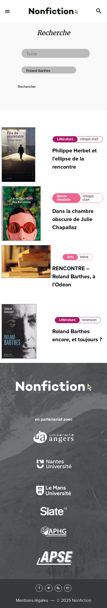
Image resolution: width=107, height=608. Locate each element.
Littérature (65, 139)
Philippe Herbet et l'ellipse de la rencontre (74, 159)
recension (89, 320)
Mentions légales (32, 600)
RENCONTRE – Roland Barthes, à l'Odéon (73, 276)
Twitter (48, 588)
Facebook (39, 588)
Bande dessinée (64, 198)
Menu (7, 11)
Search (99, 11)
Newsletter (67, 588)
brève (84, 257)
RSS (58, 588)
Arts (70, 257)
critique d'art (89, 139)
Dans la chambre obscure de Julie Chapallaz (73, 219)
